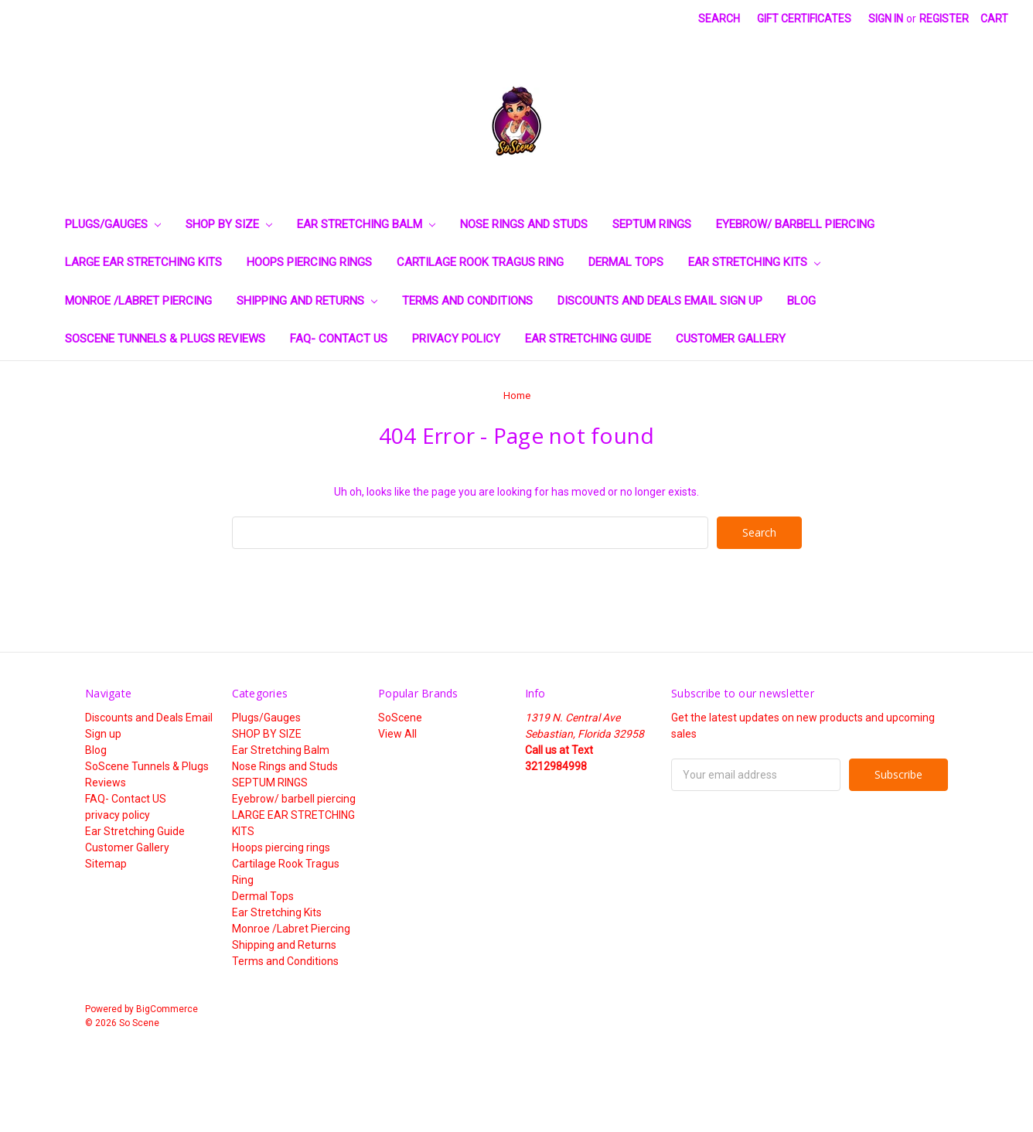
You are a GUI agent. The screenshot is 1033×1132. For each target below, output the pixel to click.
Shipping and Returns (307, 301)
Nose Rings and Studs (524, 224)
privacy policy (456, 339)
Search (719, 18)
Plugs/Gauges (113, 224)
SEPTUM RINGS (651, 224)
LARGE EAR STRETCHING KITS (143, 262)
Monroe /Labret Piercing (138, 301)
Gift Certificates (804, 18)
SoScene (400, 717)
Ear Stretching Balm (366, 224)
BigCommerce (167, 1009)
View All (397, 734)
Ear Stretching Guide (588, 339)
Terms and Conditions (467, 301)
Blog (801, 301)
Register (944, 18)
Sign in (885, 18)
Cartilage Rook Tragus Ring (480, 262)
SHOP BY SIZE (229, 224)
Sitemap (106, 864)
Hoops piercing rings (309, 262)
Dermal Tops (625, 262)
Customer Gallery (731, 339)
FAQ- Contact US (338, 339)
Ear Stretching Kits (754, 262)
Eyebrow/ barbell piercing (795, 224)
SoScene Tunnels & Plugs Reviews (165, 339)
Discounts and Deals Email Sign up (659, 301)
